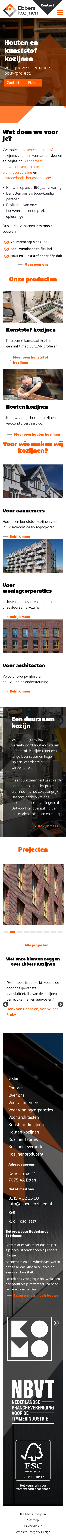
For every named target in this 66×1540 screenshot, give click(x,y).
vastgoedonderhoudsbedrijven (26, 178)
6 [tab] (39, 932)
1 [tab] (6, 932)
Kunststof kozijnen (26, 1124)
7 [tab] (46, 932)
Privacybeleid (33, 1526)
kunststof (45, 150)
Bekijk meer (20, 536)
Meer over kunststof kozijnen (31, 360)
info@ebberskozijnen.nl (30, 1203)
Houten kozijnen (23, 1132)
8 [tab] (53, 932)
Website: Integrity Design (33, 1532)
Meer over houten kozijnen (37, 434)
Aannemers (33, 161)
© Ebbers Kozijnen (33, 1514)
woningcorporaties (17, 172)
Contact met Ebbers (23, 82)
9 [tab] (60, 932)
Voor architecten (23, 1117)
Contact (15, 1087)
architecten (37, 166)
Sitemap (33, 1520)
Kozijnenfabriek (23, 1139)
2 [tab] (12, 932)
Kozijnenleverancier (26, 1146)
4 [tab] (26, 932)
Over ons (16, 1095)
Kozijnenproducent (25, 1154)
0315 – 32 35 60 (23, 1198)
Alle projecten (36, 945)
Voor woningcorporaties (30, 1109)
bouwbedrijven (14, 166)
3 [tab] (19, 932)
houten (26, 150)
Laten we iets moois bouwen (37, 1295)
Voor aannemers (23, 1102)
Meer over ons (36, 264)
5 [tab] (32, 932)
